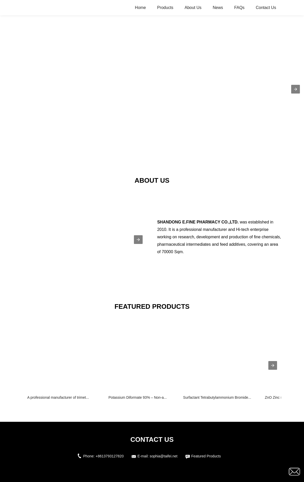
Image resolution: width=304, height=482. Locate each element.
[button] (295, 89)
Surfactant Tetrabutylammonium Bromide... (217, 397)
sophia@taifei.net (163, 456)
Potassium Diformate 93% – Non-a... (138, 397)
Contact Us (266, 7)
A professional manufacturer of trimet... (58, 397)
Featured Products (206, 456)
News (218, 7)
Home (140, 7)
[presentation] (272, 365)
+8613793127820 (110, 456)
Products (165, 7)
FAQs (239, 7)
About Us (192, 7)
